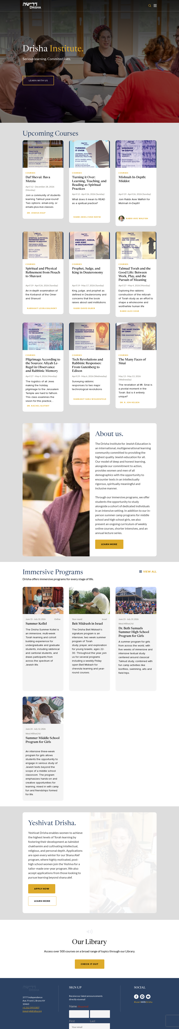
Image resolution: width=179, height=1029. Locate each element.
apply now (41, 888)
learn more (109, 544)
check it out (89, 965)
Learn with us (38, 80)
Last (92, 1022)
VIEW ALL (148, 571)
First (72, 1022)
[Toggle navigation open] (155, 5)
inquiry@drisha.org (32, 1025)
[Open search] (149, 5)
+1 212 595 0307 (31, 1021)
